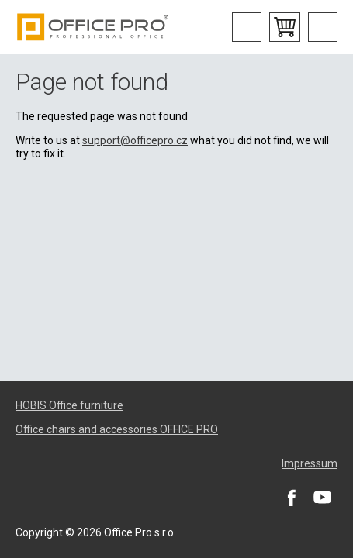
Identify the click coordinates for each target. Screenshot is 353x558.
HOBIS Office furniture (69, 405)
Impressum (309, 463)
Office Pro (93, 27)
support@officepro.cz (135, 140)
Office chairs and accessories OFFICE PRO (117, 429)
